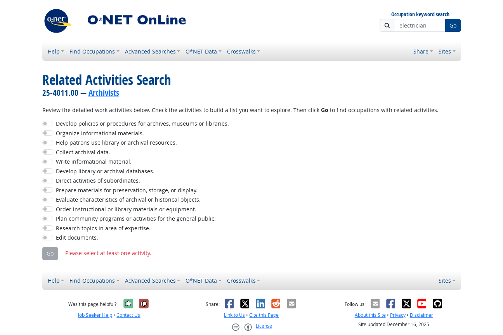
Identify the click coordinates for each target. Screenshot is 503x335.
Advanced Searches (150, 51)
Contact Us (128, 315)
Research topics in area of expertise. (103, 228)
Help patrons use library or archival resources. (116, 142)
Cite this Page (264, 315)
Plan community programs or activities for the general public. (136, 218)
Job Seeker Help (95, 315)
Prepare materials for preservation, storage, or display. (127, 190)
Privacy (398, 315)
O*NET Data (201, 51)
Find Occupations (92, 51)
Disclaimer (421, 315)
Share (420, 51)
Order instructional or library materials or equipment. (126, 209)
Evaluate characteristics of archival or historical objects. (128, 199)
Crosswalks (241, 51)
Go (452, 25)
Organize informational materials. (100, 133)
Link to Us (234, 315)
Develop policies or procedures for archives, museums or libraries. (142, 123)
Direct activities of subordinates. (98, 180)
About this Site (370, 315)
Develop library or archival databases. (105, 171)
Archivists (103, 92)
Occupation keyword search (420, 14)
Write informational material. (94, 161)
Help (54, 51)
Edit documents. (77, 237)
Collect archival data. (83, 152)
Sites (445, 51)
